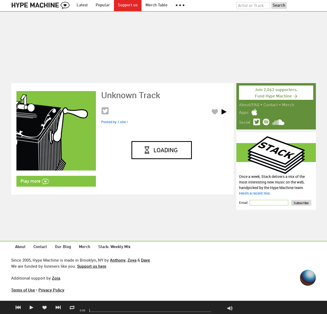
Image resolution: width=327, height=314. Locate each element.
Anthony (118, 260)
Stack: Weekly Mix (114, 247)
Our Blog (63, 247)
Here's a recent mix (254, 193)
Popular (103, 5)
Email (243, 202)
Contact (270, 105)
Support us (128, 5)
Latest (82, 5)
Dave (145, 260)
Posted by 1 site (113, 121)
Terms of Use (23, 290)
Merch (288, 105)
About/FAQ (249, 105)
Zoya (131, 260)
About (20, 247)
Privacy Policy (51, 290)
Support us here (91, 266)
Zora (56, 278)
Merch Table (156, 5)
